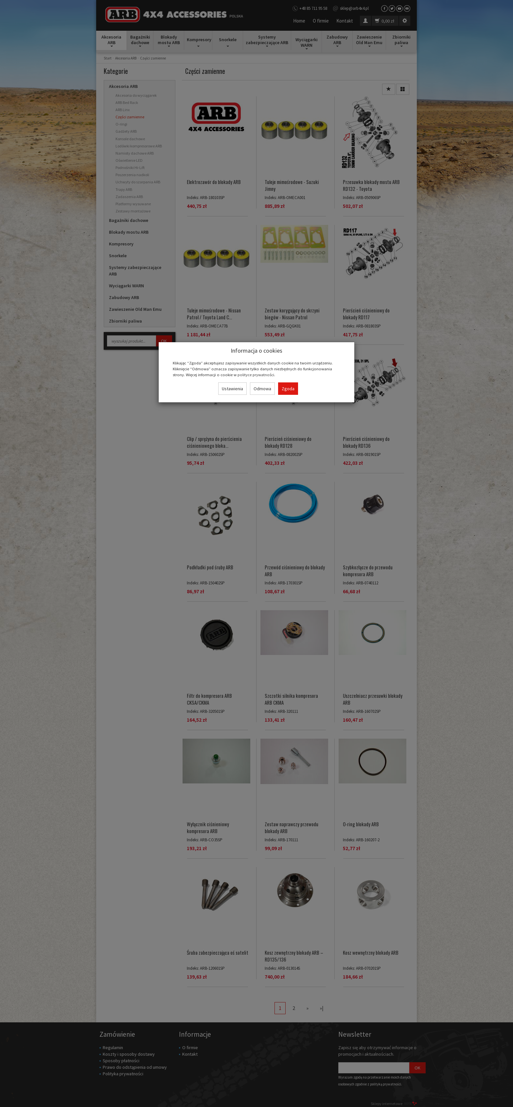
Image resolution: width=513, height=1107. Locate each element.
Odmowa (262, 389)
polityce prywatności (256, 374)
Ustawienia (232, 389)
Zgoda (288, 389)
